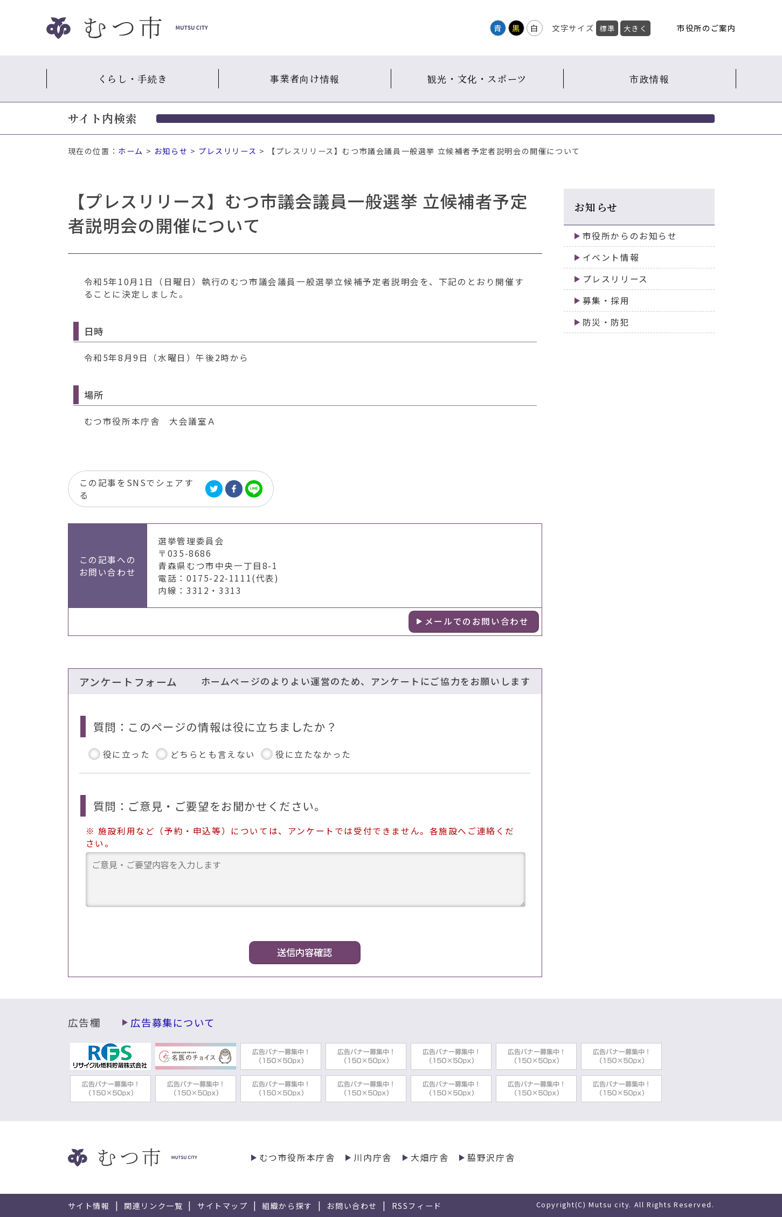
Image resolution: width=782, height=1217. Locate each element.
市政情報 (649, 78)
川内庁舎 (372, 1157)
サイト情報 (89, 1205)
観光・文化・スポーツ (477, 78)
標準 (607, 28)
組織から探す (287, 1205)
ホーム (130, 151)
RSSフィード (417, 1205)
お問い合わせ (352, 1205)
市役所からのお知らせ (630, 236)
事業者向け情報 (305, 78)
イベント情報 (611, 257)
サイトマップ (222, 1205)
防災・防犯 (606, 322)
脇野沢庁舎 (491, 1157)
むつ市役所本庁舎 (297, 1157)
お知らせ (171, 151)
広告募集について (172, 1022)
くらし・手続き (133, 78)
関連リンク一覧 (153, 1205)
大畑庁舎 (429, 1157)
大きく (635, 28)
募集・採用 (606, 300)
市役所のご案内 (706, 27)
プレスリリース (227, 151)
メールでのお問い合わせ (477, 621)
